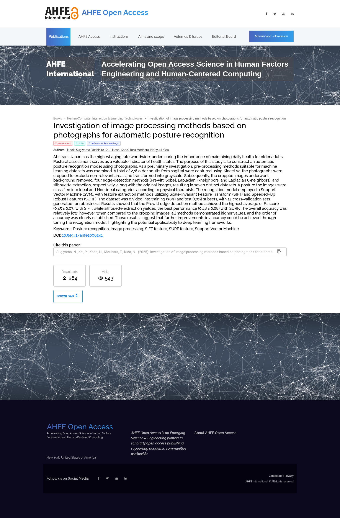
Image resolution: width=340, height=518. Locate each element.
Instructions (119, 36)
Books (57, 118)
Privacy (289, 475)
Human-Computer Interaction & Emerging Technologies (105, 118)
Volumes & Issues (188, 36)
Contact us (275, 475)
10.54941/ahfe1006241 (82, 235)
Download (68, 296)
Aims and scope (151, 36)
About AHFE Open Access (215, 433)
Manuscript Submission (271, 36)
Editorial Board (224, 36)
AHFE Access (89, 36)
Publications (59, 36)
